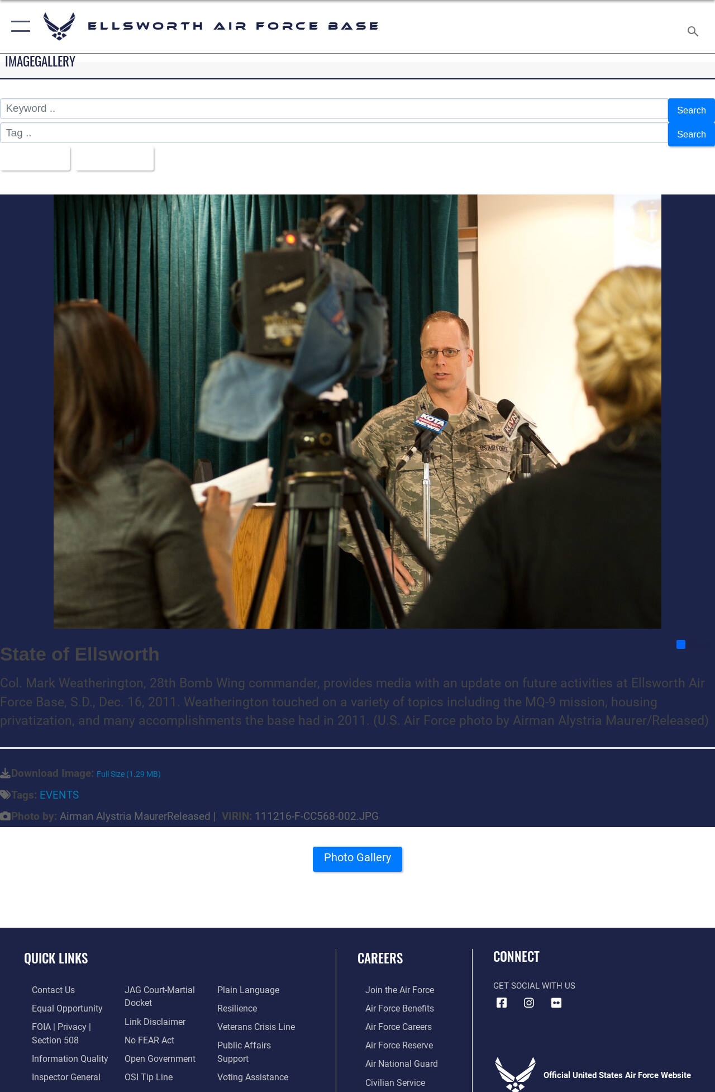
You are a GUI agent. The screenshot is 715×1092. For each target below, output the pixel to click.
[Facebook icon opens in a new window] (501, 993)
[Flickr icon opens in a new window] (556, 993)
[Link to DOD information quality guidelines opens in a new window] (60, 1046)
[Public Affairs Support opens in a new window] (260, 1034)
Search (689, 109)
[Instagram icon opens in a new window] (529, 993)
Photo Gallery (357, 851)
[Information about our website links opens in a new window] (151, 1010)
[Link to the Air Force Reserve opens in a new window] (390, 1034)
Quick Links (56, 948)
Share (695, 634)
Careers (380, 948)
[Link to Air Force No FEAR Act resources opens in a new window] (146, 1028)
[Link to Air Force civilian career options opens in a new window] (386, 1070)
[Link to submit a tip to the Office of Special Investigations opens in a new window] (144, 1064)
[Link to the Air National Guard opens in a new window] (392, 1052)
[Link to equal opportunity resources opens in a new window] (57, 998)
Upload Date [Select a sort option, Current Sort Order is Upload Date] (123, 150)
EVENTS (59, 786)
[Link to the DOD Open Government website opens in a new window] (155, 1046)
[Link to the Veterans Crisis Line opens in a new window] (257, 1016)
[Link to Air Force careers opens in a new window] (390, 1016)
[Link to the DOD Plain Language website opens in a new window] (248, 980)
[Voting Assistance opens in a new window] (254, 1052)
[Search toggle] (694, 26)
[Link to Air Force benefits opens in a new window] (391, 998)
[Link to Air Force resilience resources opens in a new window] (239, 998)
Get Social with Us (534, 976)
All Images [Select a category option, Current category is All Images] (35, 150)
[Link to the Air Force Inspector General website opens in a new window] (57, 1064)
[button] (18, 26)
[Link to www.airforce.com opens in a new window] (391, 980)
